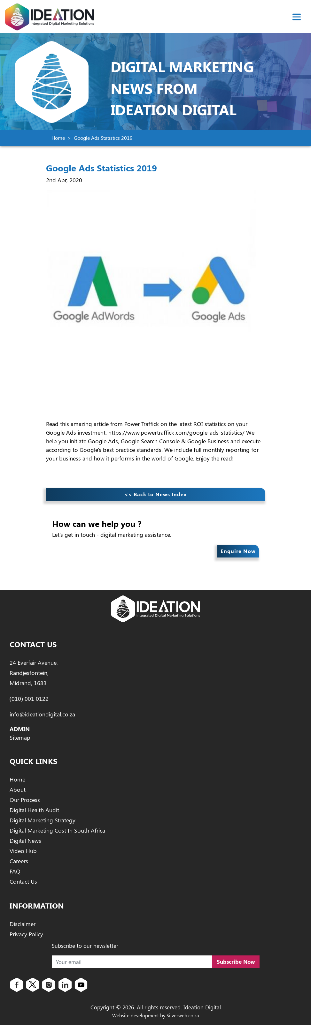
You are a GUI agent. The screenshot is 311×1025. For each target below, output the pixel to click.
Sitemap (20, 737)
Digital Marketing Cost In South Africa (57, 830)
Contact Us (23, 881)
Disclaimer (22, 924)
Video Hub (23, 851)
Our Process (25, 800)
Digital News (25, 840)
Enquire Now (238, 551)
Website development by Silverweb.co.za (155, 1015)
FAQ (15, 871)
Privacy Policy (26, 934)
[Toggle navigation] (296, 17)
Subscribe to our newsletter (85, 945)
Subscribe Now (236, 961)
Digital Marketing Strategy (42, 820)
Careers (19, 861)
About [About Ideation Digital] (18, 789)
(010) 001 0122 (29, 698)
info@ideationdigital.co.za (42, 714)
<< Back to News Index (155, 494)
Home (58, 137)
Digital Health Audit (34, 810)
